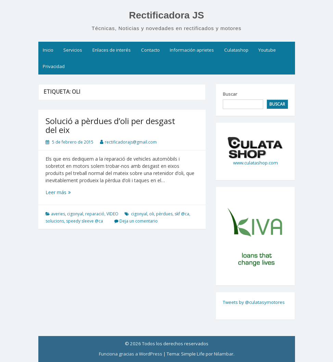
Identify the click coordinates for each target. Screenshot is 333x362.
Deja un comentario (138, 221)
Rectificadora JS (166, 15)
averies (58, 214)
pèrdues (164, 214)
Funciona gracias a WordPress (130, 354)
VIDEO (112, 214)
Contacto (150, 50)
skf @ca (182, 214)
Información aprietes (192, 50)
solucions (55, 221)
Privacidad (54, 66)
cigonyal (75, 214)
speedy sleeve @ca (84, 221)
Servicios (72, 50)
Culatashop (236, 50)
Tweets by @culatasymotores (254, 302)
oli (151, 214)
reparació (94, 214)
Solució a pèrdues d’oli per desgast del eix (110, 125)
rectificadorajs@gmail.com (131, 142)
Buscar (230, 94)
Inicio (48, 50)
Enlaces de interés (111, 50)
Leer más (65, 192)
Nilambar (223, 354)
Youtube (267, 50)
